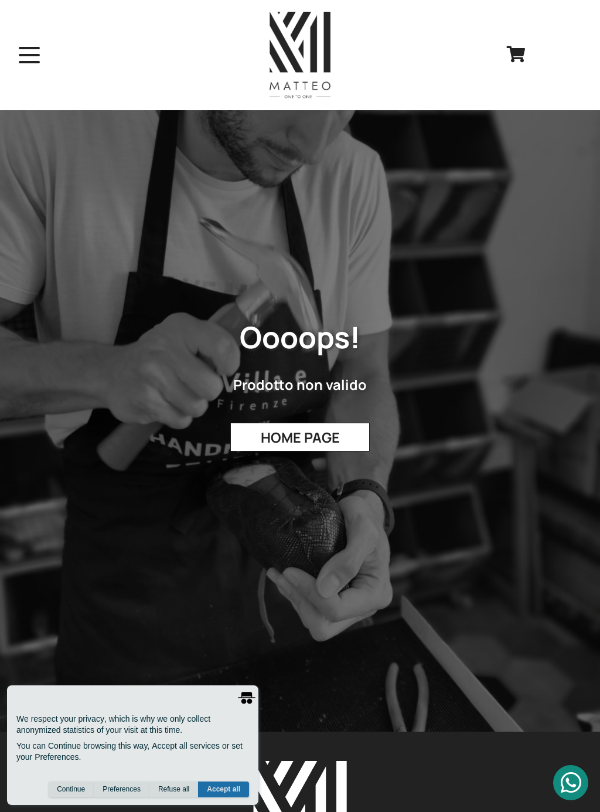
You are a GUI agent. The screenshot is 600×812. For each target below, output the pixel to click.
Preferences (122, 789)
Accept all (223, 789)
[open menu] (29, 55)
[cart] (516, 55)
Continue (71, 789)
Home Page (300, 437)
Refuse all (173, 789)
